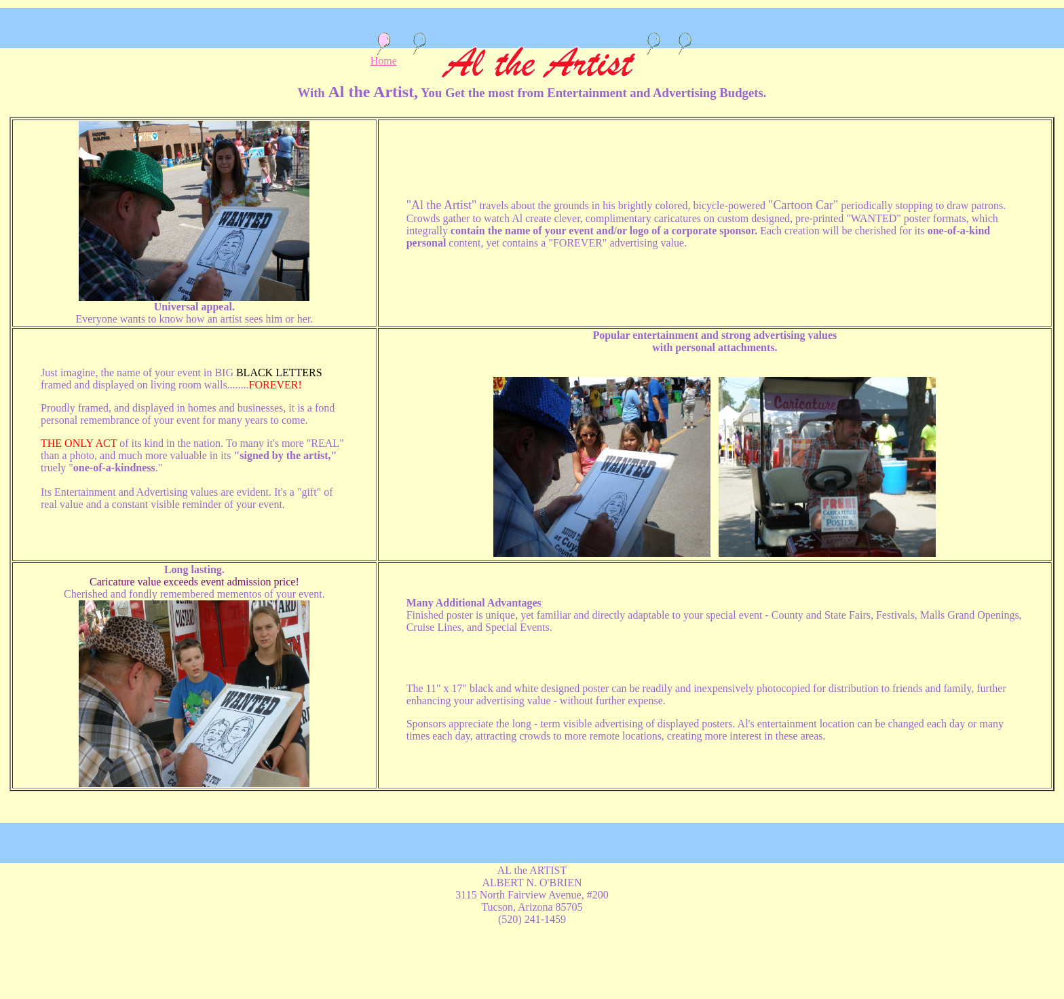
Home (383, 56)
